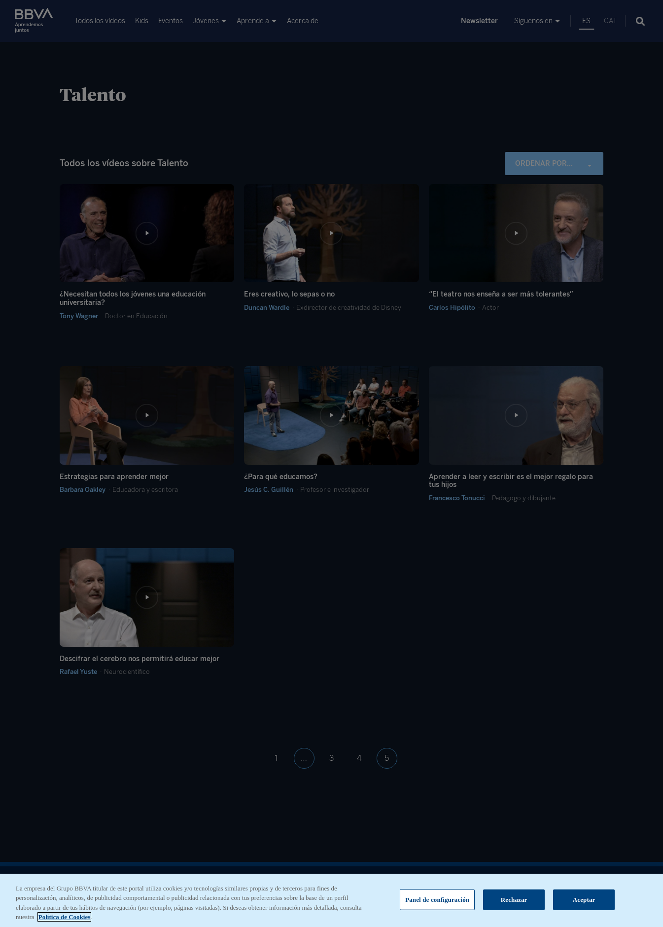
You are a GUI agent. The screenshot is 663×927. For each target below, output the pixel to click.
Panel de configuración (437, 901)
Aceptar (584, 901)
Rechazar (514, 901)
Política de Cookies (64, 919)
